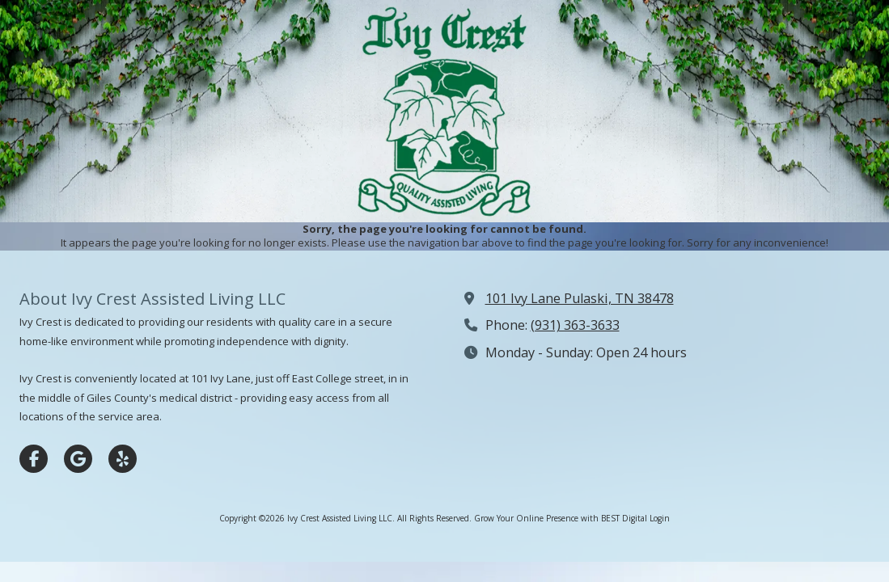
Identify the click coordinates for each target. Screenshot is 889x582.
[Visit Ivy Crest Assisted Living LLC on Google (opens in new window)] (78, 459)
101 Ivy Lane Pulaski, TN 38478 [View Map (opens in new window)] (579, 298)
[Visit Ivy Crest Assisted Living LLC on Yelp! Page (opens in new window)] (122, 459)
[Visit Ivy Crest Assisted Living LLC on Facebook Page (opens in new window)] (33, 459)
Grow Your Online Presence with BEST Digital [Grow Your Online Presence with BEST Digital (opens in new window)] (560, 518)
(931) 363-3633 (575, 325)
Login (660, 518)
